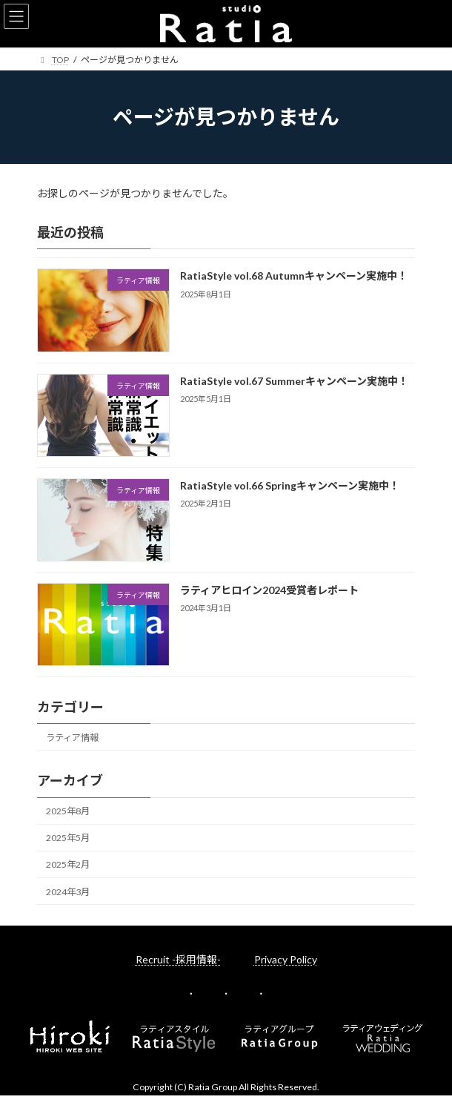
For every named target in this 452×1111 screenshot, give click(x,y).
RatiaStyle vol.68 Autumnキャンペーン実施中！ (294, 275)
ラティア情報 (72, 737)
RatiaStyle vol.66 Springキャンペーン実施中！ (289, 485)
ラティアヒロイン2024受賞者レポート (269, 590)
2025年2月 (68, 864)
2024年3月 (68, 891)
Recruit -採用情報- (178, 959)
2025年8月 (68, 811)
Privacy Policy (285, 959)
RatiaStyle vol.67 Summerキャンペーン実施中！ (294, 380)
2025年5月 (68, 837)
